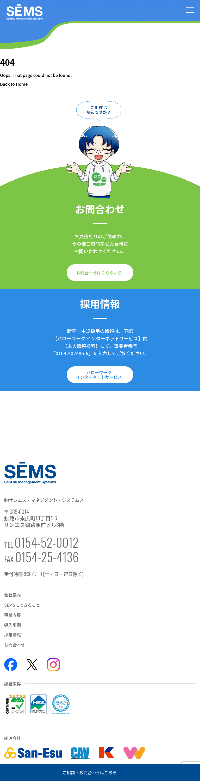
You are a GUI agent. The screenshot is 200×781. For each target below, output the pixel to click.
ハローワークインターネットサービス (99, 374)
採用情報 (12, 635)
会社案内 (12, 595)
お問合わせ (14, 644)
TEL (41, 542)
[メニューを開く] (189, 10)
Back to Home (14, 84)
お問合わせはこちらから (99, 272)
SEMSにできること (22, 605)
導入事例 (12, 625)
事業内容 (12, 615)
